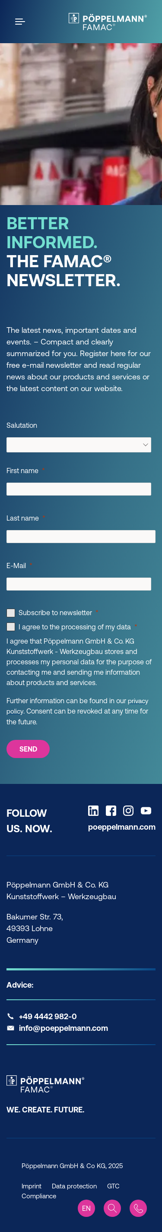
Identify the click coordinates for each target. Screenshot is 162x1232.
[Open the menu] (21, 21)
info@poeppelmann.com (63, 1028)
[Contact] (138, 1208)
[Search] (112, 1208)
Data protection (74, 1186)
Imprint (31, 1186)
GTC (113, 1186)
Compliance (39, 1196)
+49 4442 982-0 (48, 1016)
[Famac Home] (108, 21)
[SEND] (28, 749)
